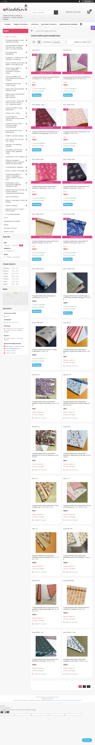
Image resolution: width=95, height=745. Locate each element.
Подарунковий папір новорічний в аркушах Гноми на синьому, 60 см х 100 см (45, 403)
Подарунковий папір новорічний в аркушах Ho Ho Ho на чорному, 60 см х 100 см (45, 455)
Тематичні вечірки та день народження (14, 108)
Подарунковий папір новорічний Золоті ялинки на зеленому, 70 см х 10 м (45, 660)
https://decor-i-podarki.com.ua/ (15, 346)
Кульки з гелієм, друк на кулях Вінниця (15, 201)
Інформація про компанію (12, 221)
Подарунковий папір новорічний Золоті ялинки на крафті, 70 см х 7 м (45, 242)
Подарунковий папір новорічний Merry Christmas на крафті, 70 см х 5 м (76, 608)
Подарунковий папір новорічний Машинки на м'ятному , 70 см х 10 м (75, 660)
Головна (7, 24)
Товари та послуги (20, 24)
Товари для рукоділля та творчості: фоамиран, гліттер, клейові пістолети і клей (14, 176)
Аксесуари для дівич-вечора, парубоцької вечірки (15, 41)
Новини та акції (9, 231)
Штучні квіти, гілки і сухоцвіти (15, 157)
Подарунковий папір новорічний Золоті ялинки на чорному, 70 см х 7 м (76, 187)
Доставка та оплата (49, 24)
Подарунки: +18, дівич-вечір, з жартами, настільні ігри (15, 58)
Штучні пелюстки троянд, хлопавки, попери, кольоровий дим (14, 125)
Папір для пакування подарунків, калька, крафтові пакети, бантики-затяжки (15, 161)
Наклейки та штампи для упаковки (14, 145)
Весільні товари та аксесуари (15, 171)
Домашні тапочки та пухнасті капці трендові (15, 210)
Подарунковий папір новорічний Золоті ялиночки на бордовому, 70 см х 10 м (45, 132)
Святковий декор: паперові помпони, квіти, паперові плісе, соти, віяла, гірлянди (14, 47)
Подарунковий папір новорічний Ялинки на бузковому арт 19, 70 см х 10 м (76, 77)
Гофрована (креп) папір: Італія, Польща (13, 84)
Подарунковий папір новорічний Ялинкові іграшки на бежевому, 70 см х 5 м (77, 557)
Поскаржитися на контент (58, 700)
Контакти (35, 24)
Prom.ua (57, 697)
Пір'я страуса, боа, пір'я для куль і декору (14, 140)
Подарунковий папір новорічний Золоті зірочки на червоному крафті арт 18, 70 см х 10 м (45, 609)
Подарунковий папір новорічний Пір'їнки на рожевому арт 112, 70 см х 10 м (77, 506)
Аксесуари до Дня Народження (11, 53)
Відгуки (6, 225)
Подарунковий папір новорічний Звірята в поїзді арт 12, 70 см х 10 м (45, 77)
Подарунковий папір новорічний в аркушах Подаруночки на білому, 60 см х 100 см (77, 455)
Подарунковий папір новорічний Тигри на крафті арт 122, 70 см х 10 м (45, 506)
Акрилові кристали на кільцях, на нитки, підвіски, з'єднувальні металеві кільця (15, 191)
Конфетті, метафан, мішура (14, 136)
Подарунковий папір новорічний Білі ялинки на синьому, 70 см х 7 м (75, 242)
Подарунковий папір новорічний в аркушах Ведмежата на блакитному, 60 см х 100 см (76, 403)
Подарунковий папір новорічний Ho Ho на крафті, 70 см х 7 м (76, 132)
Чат (87, 740)
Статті (6, 218)
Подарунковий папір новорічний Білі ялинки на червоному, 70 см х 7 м (44, 187)
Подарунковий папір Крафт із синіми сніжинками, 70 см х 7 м (44, 350)
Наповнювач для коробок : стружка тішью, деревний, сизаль (14, 151)
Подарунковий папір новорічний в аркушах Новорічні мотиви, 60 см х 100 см (76, 351)
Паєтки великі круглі (12, 197)
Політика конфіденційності (74, 700)
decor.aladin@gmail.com (13, 348)
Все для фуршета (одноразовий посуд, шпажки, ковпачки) (15, 118)
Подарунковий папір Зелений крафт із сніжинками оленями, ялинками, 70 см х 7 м (77, 297)
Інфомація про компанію (68, 24)
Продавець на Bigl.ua (47, 699)
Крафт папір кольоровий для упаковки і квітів (15, 89)
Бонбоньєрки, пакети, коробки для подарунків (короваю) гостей (13, 184)
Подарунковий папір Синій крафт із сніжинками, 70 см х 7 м (44, 296)
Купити (37, 95)
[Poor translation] (7, 712)
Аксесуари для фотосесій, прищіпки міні (14, 131)
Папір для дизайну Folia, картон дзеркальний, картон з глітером (15, 78)
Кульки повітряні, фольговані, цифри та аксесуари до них (15, 63)
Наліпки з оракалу (11, 205)
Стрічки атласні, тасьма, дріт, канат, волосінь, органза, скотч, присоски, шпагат (15, 102)
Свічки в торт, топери (13, 113)
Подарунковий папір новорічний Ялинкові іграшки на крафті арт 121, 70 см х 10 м (45, 557)
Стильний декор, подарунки (14, 167)
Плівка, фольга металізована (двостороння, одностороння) (15, 95)
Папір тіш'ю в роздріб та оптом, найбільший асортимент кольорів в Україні (13, 70)
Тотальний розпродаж (13, 214)
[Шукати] (56, 12)
